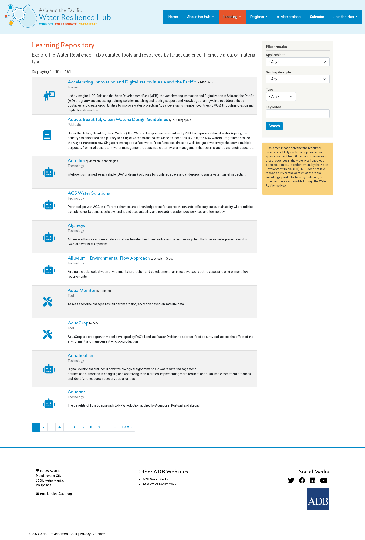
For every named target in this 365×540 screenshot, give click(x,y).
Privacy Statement (93, 534)
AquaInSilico (80, 355)
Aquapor (76, 392)
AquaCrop (78, 323)
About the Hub (199, 17)
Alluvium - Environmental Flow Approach (109, 258)
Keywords (273, 107)
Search (274, 126)
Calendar (317, 17)
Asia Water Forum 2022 (159, 484)
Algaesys (76, 225)
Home (173, 17)
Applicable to (276, 55)
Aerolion (76, 160)
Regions (257, 17)
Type (269, 89)
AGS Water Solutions (89, 193)
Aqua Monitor (82, 290)
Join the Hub (344, 17)
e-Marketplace (289, 17)
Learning (230, 17)
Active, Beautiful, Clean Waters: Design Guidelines (118, 119)
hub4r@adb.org (61, 494)
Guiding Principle (278, 72)
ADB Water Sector (156, 479)
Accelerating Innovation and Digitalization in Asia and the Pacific (132, 82)
